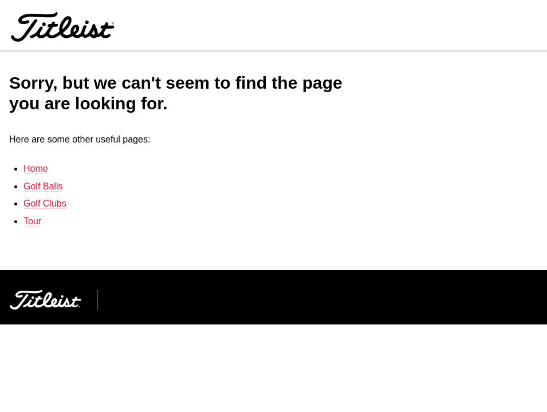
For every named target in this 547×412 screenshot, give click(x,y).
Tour (32, 221)
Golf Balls (42, 186)
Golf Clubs (44, 203)
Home (35, 168)
